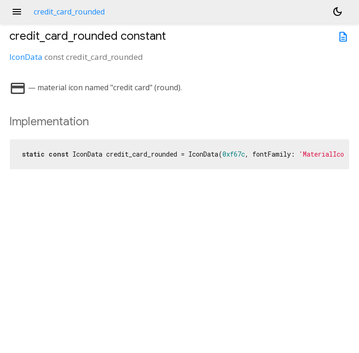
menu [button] (16, 11)
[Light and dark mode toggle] (337, 11)
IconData (26, 56)
